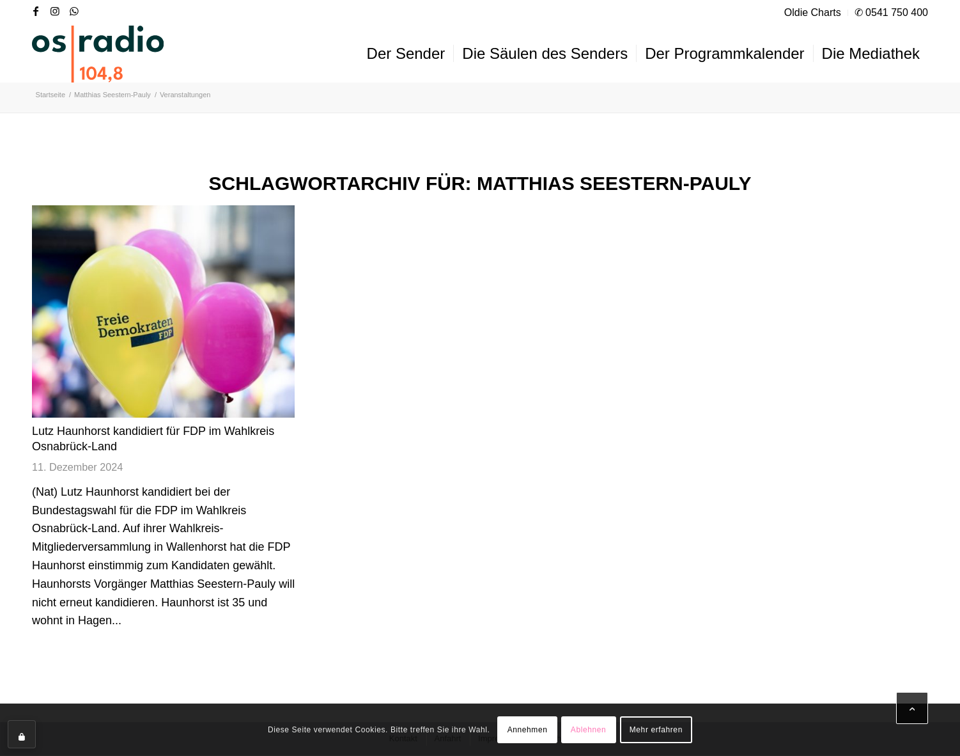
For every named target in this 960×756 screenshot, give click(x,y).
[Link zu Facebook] (35, 10)
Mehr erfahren (656, 729)
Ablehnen (589, 729)
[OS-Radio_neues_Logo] (98, 54)
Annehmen (527, 729)
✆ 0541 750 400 (891, 12)
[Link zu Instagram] (55, 10)
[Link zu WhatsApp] (74, 10)
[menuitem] (813, 13)
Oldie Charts (812, 12)
